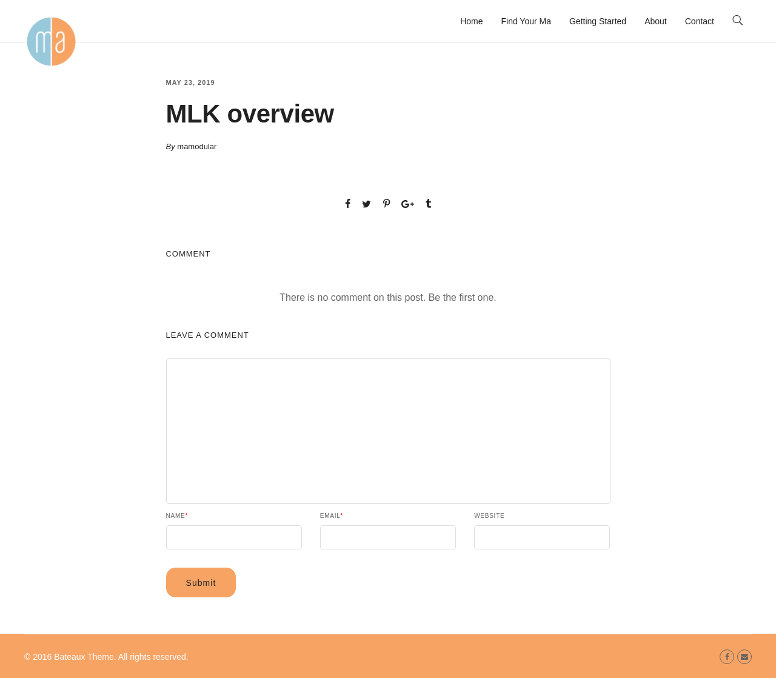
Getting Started (597, 21)
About (655, 21)
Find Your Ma (526, 21)
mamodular (196, 146)
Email (331, 516)
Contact (699, 21)
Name (177, 516)
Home (471, 21)
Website (489, 516)
